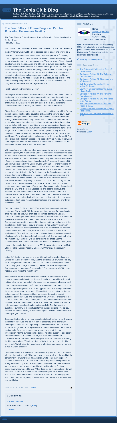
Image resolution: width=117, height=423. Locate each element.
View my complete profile (91, 59)
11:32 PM (32, 387)
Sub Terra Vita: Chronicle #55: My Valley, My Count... (94, 85)
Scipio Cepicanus (100, 31)
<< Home (10, 409)
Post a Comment (16, 401)
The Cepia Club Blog (35, 9)
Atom (34, 405)
